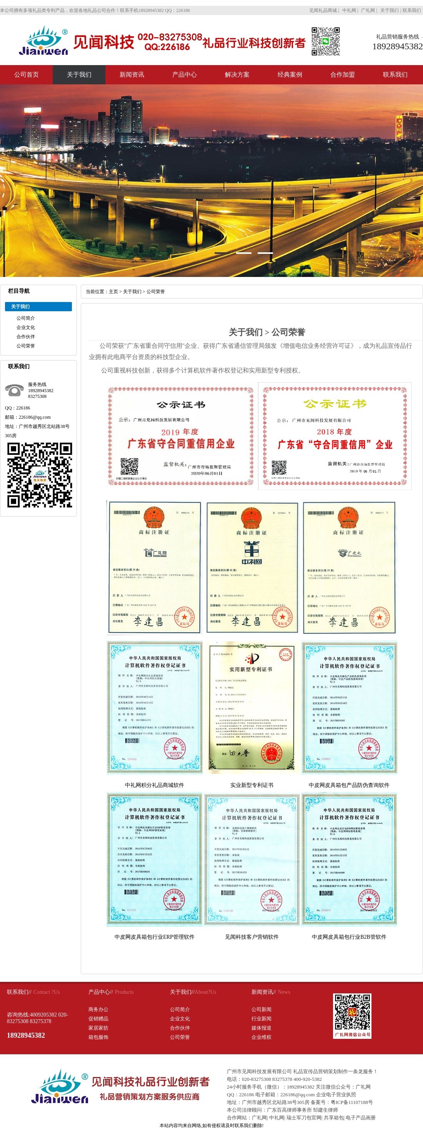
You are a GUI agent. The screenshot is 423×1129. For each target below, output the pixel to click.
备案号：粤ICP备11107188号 (342, 1102)
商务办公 (98, 1009)
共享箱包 (334, 1118)
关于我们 (389, 10)
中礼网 (276, 1118)
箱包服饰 (98, 1037)
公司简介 (26, 318)
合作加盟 (342, 74)
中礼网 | (350, 10)
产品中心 (184, 74)
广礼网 (259, 1118)
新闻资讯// (263, 992)
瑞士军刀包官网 (303, 1118)
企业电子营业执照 (336, 1094)
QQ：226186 (240, 1094)
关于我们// (182, 992)
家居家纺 (98, 1028)
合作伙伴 (26, 336)
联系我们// (19, 992)
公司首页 (26, 74)
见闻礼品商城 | (324, 10)
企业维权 (261, 1037)
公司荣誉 (26, 346)
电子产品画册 (361, 1118)
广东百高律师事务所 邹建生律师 (302, 1110)
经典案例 (290, 74)
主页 (113, 291)
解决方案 (237, 74)
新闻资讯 (132, 74)
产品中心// (100, 992)
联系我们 (412, 10)
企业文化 (26, 327)
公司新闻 (261, 1009)
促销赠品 (98, 1019)
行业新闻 (261, 1019)
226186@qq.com (297, 1094)
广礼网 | (369, 10)
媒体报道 (261, 1028)
